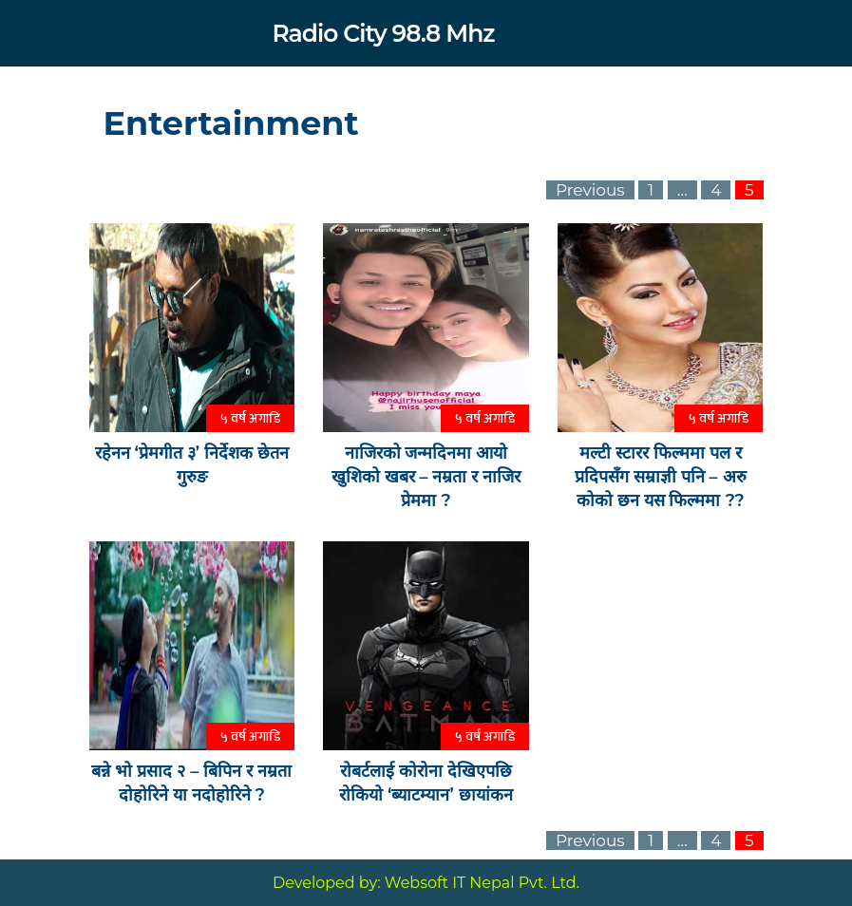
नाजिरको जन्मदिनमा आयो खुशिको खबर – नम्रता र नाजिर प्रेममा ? (426, 477)
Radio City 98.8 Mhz (383, 33)
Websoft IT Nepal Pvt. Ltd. (482, 883)
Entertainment (231, 123)
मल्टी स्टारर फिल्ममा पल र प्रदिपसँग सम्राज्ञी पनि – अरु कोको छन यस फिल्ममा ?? (661, 477)
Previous (590, 189)
